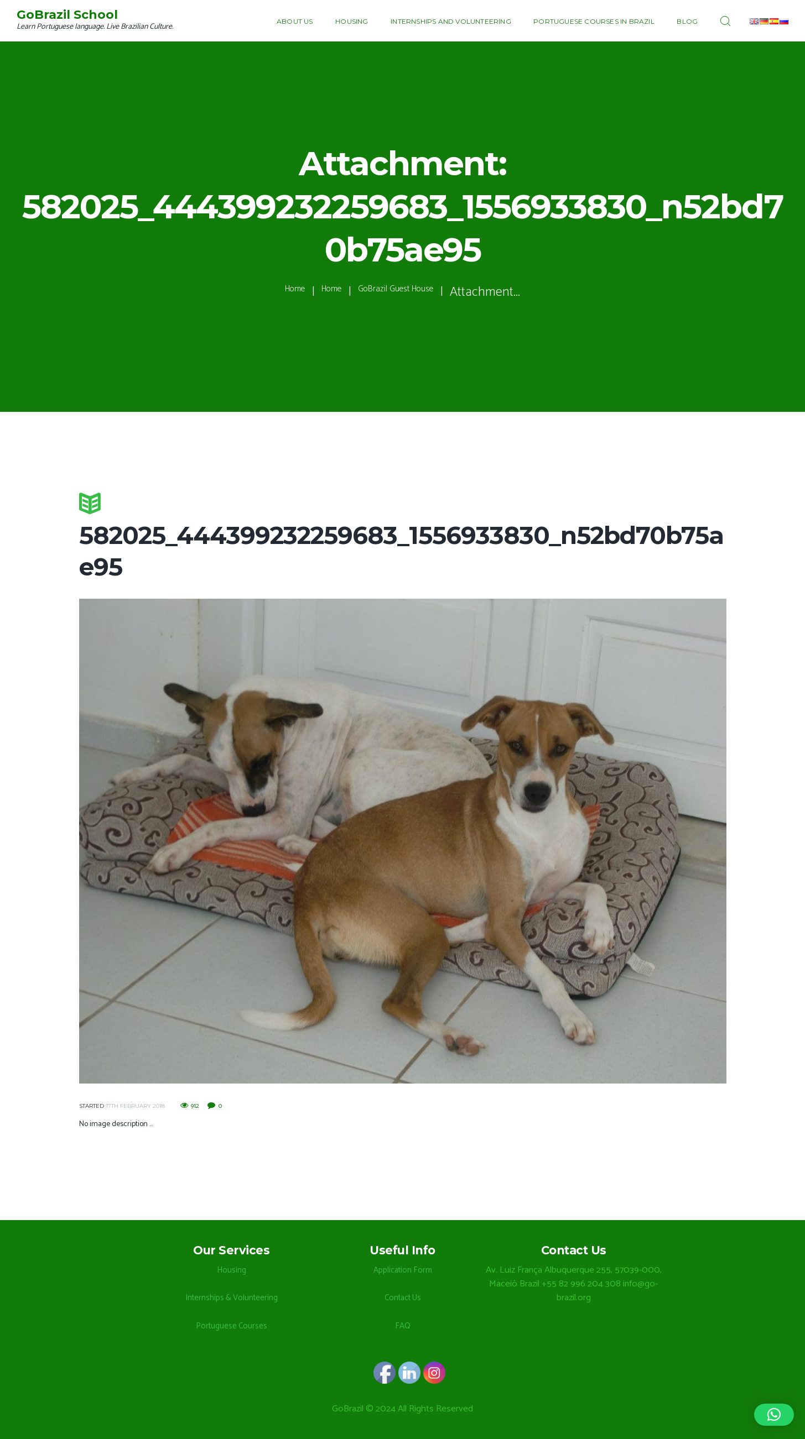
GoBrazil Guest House (408, 292)
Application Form (402, 1270)
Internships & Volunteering (231, 1297)
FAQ (402, 1325)
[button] (774, 1415)
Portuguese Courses (231, 1325)
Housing (231, 1270)
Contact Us (402, 1297)
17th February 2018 (135, 1106)
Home (268, 292)
